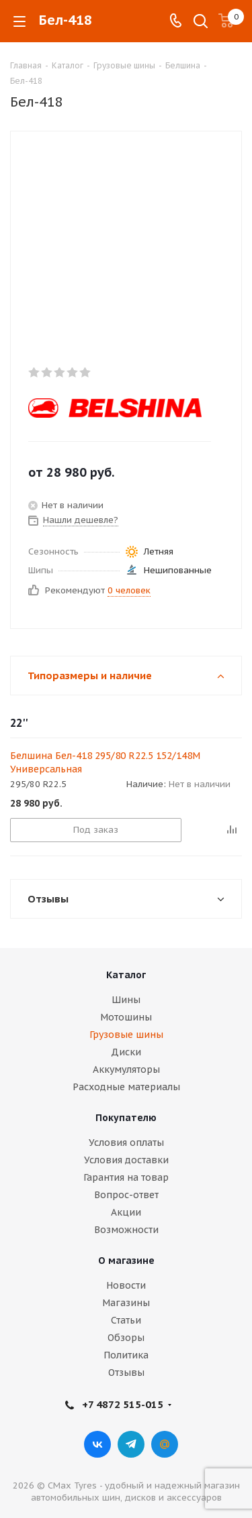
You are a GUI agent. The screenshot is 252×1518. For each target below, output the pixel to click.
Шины (126, 1000)
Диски (126, 1052)
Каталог (126, 975)
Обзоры (126, 1338)
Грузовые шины (126, 1035)
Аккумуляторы (126, 1069)
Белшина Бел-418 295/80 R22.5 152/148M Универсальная (105, 762)
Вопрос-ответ (126, 1195)
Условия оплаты (126, 1142)
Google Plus (164, 1444)
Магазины (126, 1303)
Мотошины (126, 1017)
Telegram (131, 1444)
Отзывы (126, 1372)
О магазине (126, 1260)
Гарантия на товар (126, 1177)
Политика (126, 1355)
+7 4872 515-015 (122, 1404)
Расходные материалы (126, 1087)
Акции (126, 1212)
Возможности (126, 1230)
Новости (126, 1285)
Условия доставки (126, 1160)
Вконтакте (97, 1444)
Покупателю (126, 1118)
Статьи (126, 1320)
